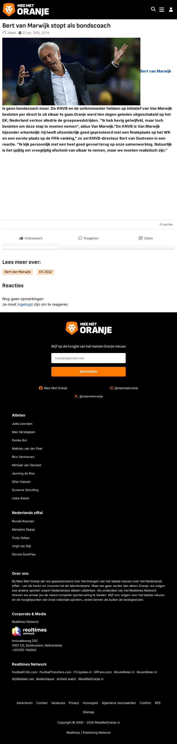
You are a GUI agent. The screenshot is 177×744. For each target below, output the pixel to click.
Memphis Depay (23, 529)
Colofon (145, 703)
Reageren (88, 237)
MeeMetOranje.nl (90, 679)
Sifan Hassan (21, 481)
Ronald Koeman (23, 521)
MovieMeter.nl (124, 672)
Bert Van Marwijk (18, 272)
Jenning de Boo (23, 473)
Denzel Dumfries (24, 554)
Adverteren (25, 703)
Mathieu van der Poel (27, 448)
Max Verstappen (23, 432)
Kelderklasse (45, 679)
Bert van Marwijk (155, 71)
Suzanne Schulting (25, 490)
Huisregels (90, 703)
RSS (157, 703)
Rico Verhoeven (23, 457)
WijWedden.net (23, 679)
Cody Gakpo (21, 538)
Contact (41, 703)
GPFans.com (103, 672)
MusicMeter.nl (147, 672)
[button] (171, 9)
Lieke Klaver (20, 498)
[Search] (153, 10)
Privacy (74, 703)
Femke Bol (19, 440)
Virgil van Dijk (21, 546)
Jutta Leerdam (22, 423)
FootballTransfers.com (55, 672)
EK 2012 (45, 272)
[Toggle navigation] (161, 10)
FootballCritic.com (24, 672)
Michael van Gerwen (26, 465)
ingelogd (25, 304)
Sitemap (88, 712)
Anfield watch (66, 679)
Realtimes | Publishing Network (89, 732)
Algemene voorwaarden (119, 703)
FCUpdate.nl (82, 672)
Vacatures (58, 703)
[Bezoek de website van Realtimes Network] (29, 631)
